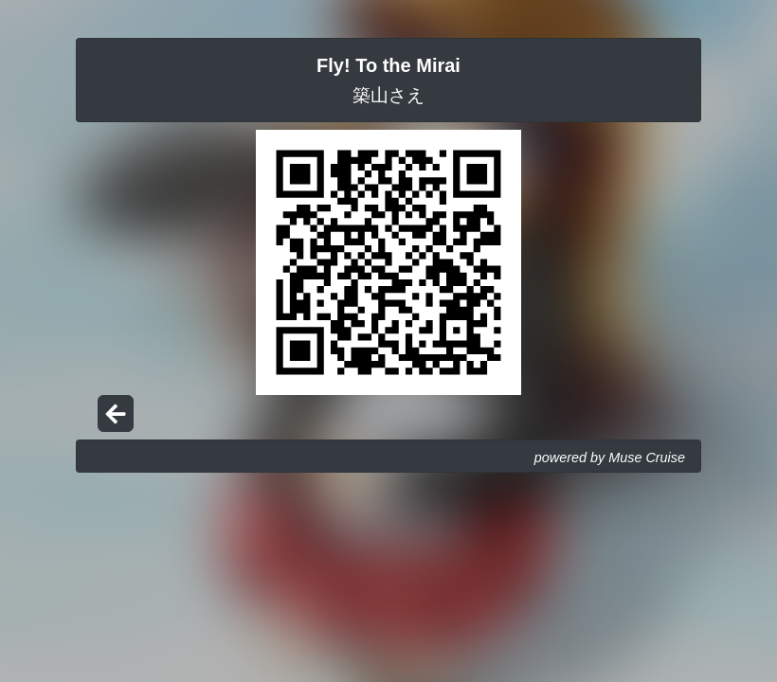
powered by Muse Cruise (609, 457)
